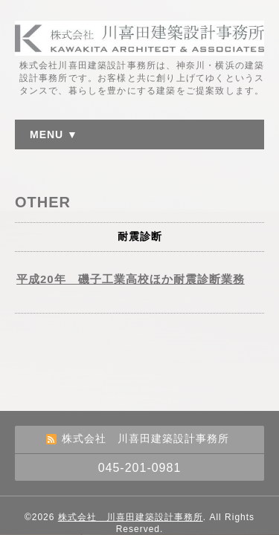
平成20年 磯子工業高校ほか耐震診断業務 (130, 279)
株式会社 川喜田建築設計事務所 (130, 517)
